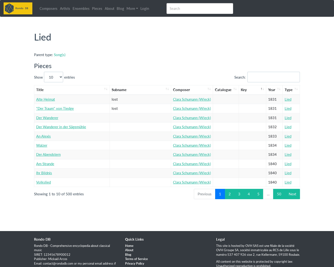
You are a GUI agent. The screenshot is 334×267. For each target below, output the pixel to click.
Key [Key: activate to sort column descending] (244, 89)
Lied (288, 99)
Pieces (97, 8)
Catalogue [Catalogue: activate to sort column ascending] (223, 89)
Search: (267, 77)
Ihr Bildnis (44, 173)
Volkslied (43, 182)
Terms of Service (136, 259)
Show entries (54, 77)
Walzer (41, 145)
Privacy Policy (134, 263)
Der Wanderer (47, 118)
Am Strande (45, 164)
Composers (49, 8)
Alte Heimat (45, 99)
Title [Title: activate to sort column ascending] (40, 89)
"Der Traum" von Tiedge (55, 108)
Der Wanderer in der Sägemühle (61, 127)
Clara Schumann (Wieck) (192, 99)
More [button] (131, 8)
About (109, 8)
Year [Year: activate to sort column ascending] (271, 89)
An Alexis (43, 136)
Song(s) (59, 54)
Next (292, 194)
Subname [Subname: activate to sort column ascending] (119, 89)
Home (129, 246)
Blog (120, 8)
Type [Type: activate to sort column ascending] (289, 89)
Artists (65, 8)
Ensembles (81, 8)
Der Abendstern (48, 154)
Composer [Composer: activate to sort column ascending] (181, 89)
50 (279, 194)
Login (144, 8)
